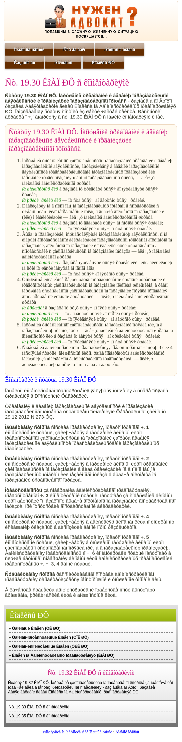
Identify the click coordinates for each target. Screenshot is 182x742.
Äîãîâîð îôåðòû (127, 732)
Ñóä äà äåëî (74, 49)
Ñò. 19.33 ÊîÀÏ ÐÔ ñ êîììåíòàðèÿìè (39, 707)
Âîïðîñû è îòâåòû (119, 49)
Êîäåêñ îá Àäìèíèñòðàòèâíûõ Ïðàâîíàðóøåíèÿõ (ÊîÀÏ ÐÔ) (63, 655)
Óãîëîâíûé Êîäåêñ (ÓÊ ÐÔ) (36, 628)
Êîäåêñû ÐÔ (103, 62)
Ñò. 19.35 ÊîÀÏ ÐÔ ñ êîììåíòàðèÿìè (39, 716)
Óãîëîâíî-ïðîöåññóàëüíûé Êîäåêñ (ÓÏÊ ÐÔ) (50, 637)
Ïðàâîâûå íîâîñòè (29, 49)
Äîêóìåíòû (63, 62)
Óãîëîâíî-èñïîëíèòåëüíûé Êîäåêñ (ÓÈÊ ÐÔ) (50, 646)
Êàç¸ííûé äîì (24, 62)
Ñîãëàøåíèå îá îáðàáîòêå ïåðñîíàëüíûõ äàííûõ (77, 732)
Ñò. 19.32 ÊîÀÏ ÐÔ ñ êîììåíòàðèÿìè (91, 672)
